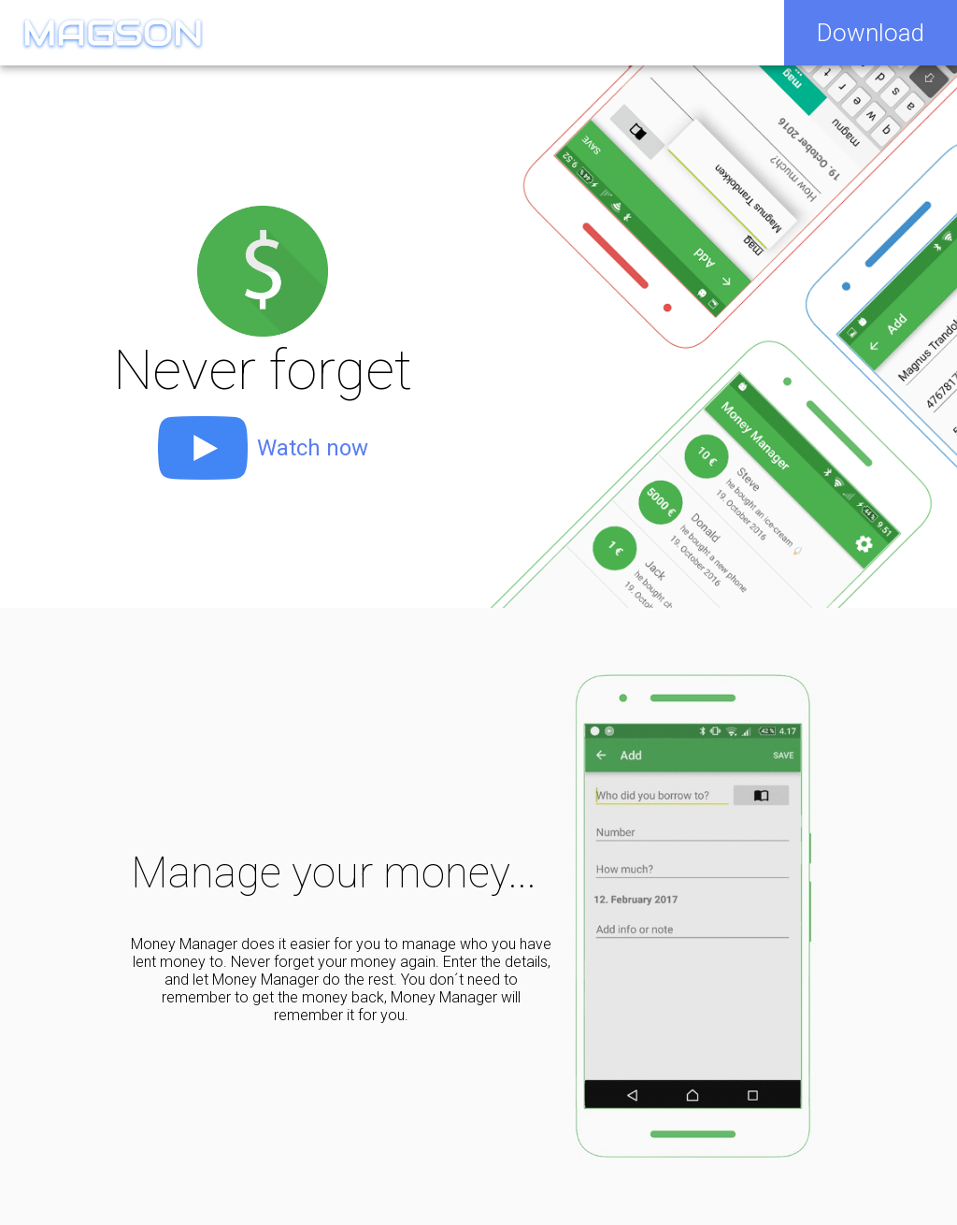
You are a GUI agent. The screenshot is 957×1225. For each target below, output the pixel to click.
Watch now (312, 448)
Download (870, 33)
